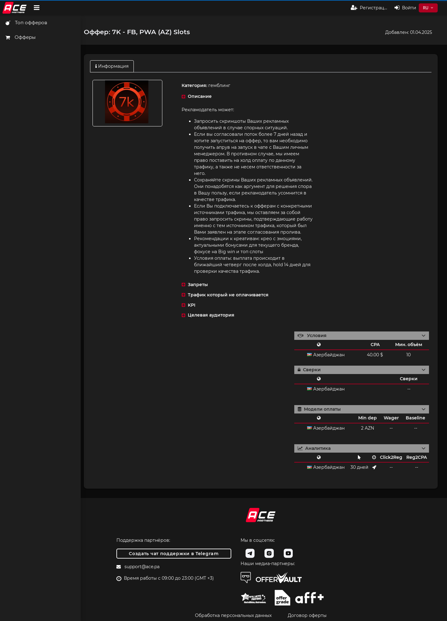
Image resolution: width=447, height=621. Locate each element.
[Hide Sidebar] (36, 8)
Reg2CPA (416, 457)
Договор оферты (307, 615)
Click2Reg (391, 457)
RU (425, 7)
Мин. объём (408, 344)
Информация (112, 66)
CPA (375, 344)
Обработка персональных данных (233, 615)
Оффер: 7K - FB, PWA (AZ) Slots (137, 32)
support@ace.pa (142, 566)
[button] (246, 96)
